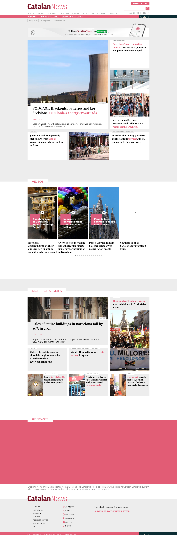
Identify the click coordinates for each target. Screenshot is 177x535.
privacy (36, 517)
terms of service (40, 520)
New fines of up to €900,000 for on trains (133, 245)
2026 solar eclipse (58, 21)
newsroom (38, 510)
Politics (31, 13)
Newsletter (140, 3)
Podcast (32, 17)
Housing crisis (45, 21)
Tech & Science (98, 13)
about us (37, 507)
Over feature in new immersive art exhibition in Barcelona (71, 247)
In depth (113, 13)
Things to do (33, 21)
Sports (85, 13)
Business (52, 13)
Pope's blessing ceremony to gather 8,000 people (101, 245)
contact (37, 513)
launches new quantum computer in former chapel (42, 247)
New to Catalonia (49, 17)
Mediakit (37, 527)
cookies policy (40, 523)
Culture (75, 13)
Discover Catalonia (72, 17)
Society (40, 13)
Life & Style (64, 13)
